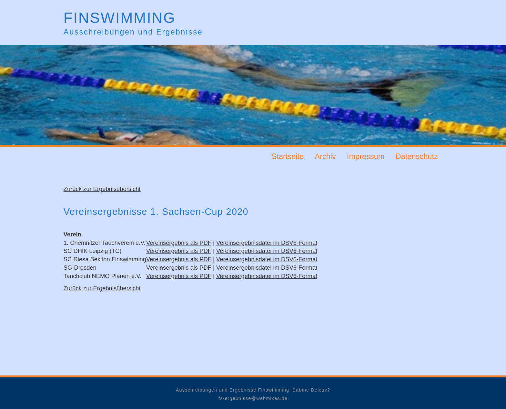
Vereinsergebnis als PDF (178, 242)
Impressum (366, 156)
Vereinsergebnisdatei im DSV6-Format (266, 242)
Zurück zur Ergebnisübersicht (102, 188)
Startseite (288, 156)
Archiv (325, 156)
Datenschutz (417, 156)
